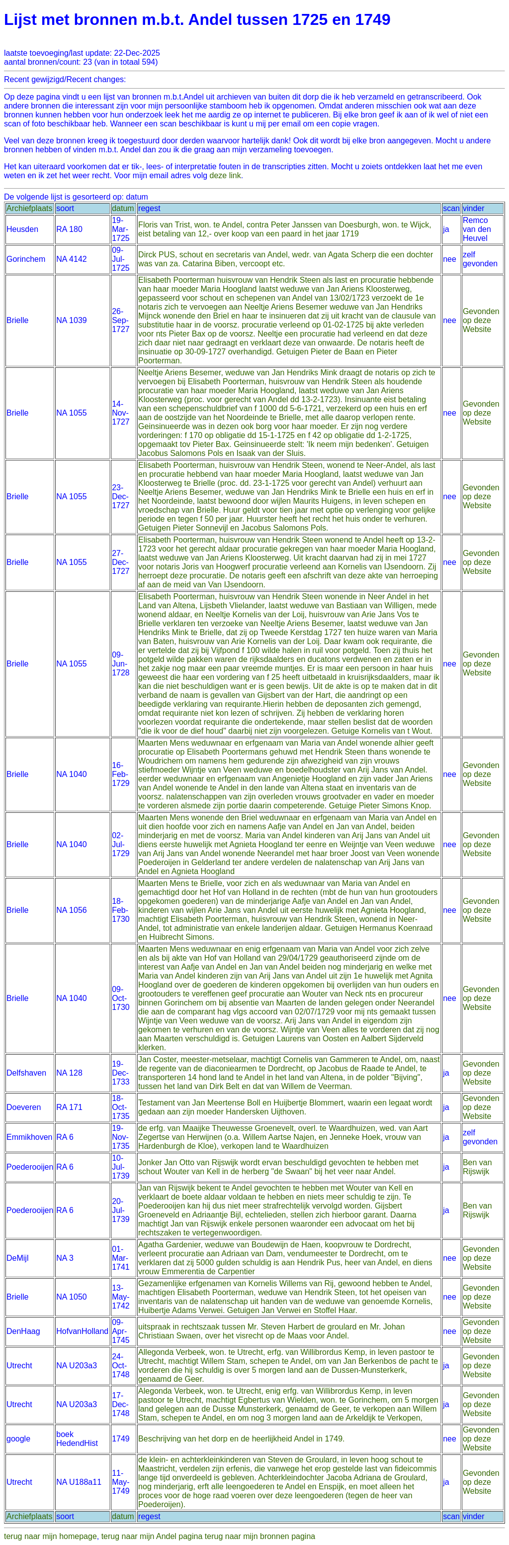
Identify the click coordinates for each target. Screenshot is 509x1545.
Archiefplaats (29, 208)
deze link (225, 175)
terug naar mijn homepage (50, 1536)
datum (123, 208)
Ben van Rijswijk (477, 1167)
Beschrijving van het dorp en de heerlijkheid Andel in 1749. (241, 1439)
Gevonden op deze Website (481, 320)
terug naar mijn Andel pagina (152, 1536)
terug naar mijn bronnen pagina (260, 1536)
